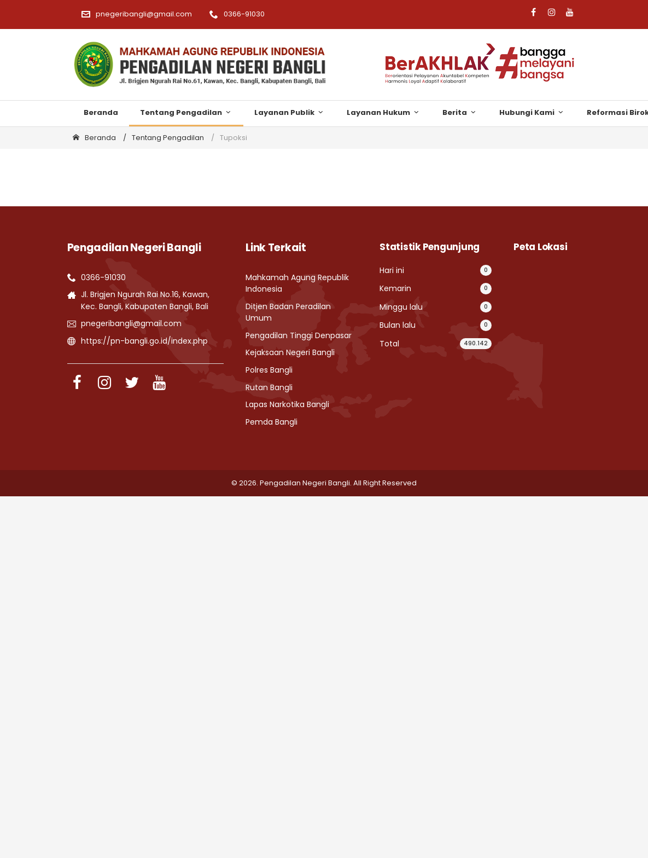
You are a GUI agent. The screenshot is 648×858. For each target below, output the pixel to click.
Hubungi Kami (532, 112)
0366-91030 (237, 14)
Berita (459, 112)
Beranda (101, 112)
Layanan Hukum (384, 112)
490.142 (476, 343)
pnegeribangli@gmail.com (136, 14)
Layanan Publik (289, 112)
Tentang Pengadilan (186, 112)
